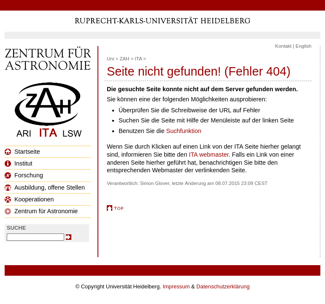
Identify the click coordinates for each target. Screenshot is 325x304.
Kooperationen (29, 199)
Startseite (22, 151)
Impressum (176, 286)
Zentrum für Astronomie (41, 211)
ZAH (124, 58)
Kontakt (283, 46)
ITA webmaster (208, 154)
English (303, 46)
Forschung (24, 175)
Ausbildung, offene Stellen (45, 187)
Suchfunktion (183, 131)
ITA (138, 58)
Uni (110, 58)
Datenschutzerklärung (222, 286)
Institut (18, 163)
